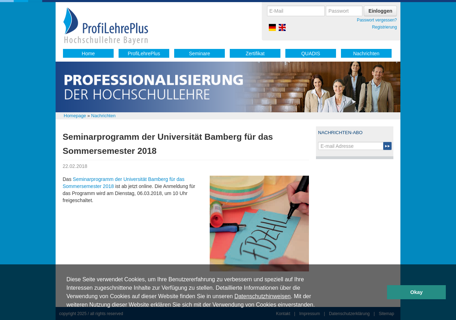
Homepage (75, 115)
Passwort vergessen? (377, 20)
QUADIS (310, 53)
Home (88, 53)
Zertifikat (255, 53)
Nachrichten (366, 53)
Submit (387, 146)
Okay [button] (416, 292)
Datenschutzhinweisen (262, 296)
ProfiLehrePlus (144, 53)
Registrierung (384, 27)
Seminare (199, 53)
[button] (317, 306)
